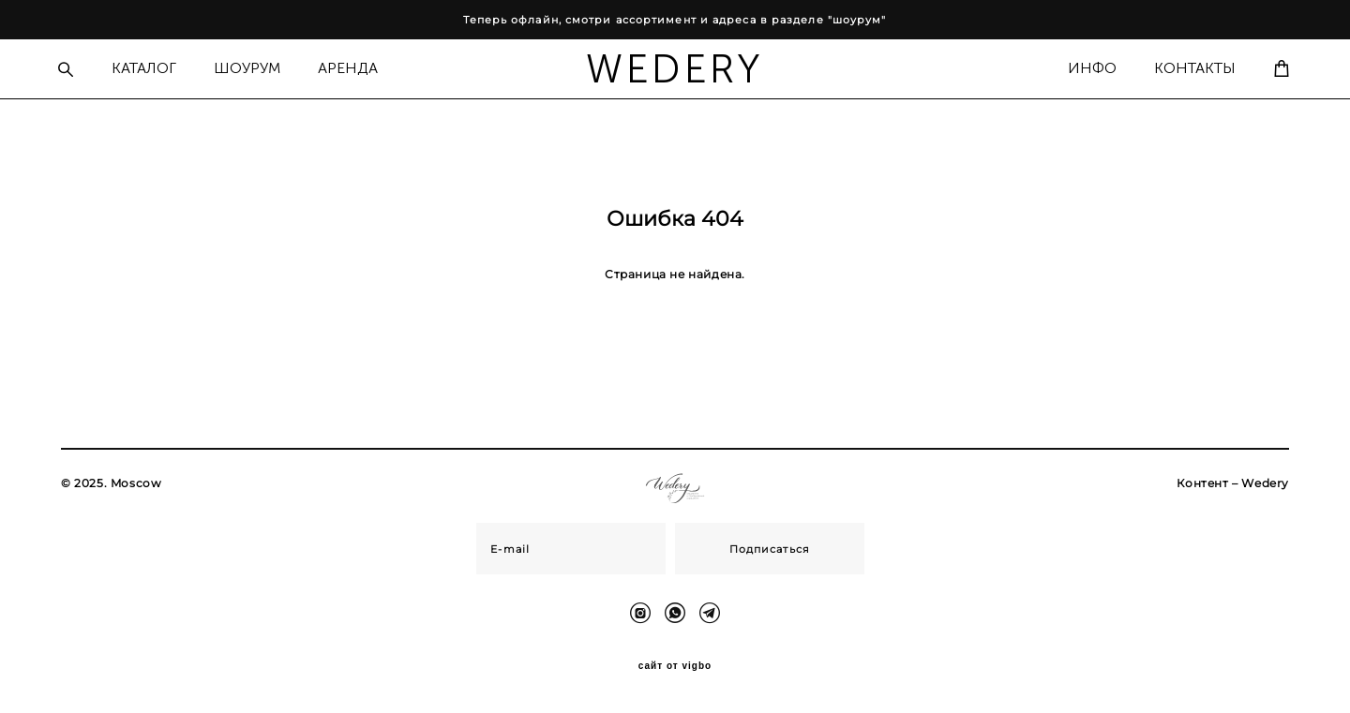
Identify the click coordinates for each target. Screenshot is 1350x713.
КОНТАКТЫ (1187, 67)
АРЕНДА (355, 67)
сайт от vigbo (675, 668)
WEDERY (675, 68)
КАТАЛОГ (151, 67)
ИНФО (1084, 67)
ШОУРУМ (254, 67)
